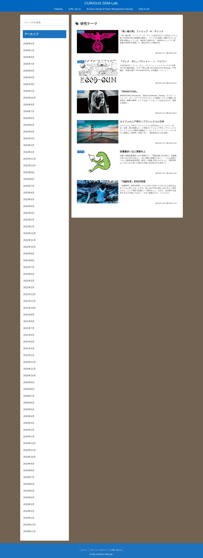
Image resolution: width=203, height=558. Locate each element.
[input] (44, 22)
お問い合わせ (116, 550)
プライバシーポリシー (99, 550)
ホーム (84, 550)
